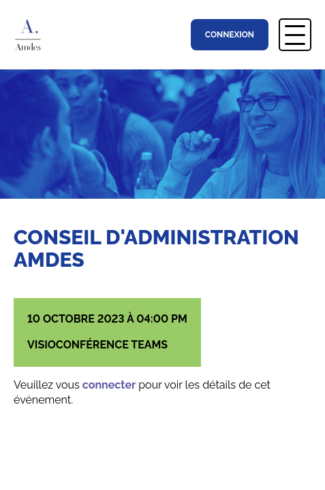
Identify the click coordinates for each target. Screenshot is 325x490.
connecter (109, 384)
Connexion (229, 34)
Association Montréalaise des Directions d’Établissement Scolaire (34, 34)
